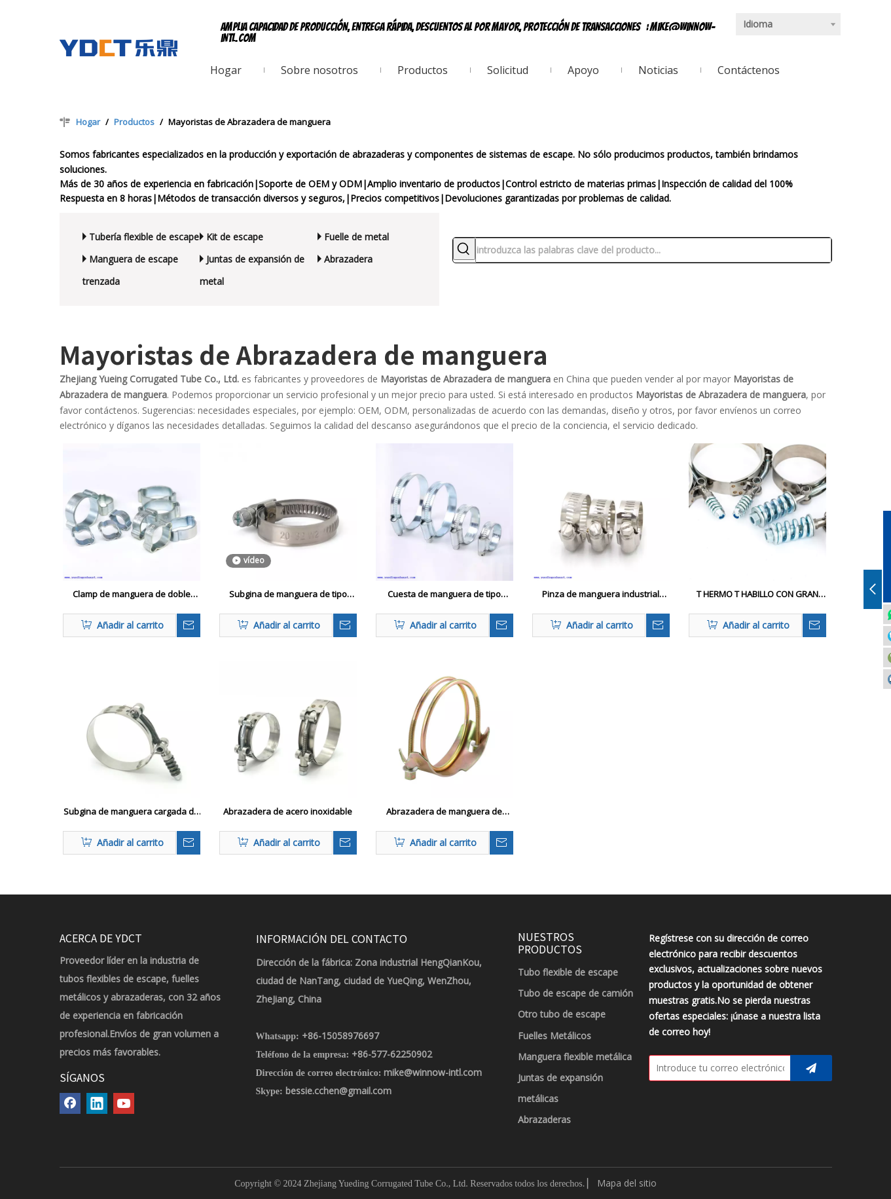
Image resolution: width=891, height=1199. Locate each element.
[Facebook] (70, 1103)
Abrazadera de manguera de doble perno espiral (444, 812)
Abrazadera (348, 259)
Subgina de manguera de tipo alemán (288, 594)
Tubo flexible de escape (568, 972)
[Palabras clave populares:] (464, 249)
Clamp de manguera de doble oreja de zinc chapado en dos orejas (132, 594)
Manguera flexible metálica (575, 1056)
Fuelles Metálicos (554, 1035)
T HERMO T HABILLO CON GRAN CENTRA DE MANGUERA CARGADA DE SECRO (757, 594)
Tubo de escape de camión (575, 993)
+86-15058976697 (340, 1035)
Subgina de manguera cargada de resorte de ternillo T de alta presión (131, 812)
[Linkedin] (96, 1103)
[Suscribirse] (811, 1068)
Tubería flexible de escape (144, 237)
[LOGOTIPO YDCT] (118, 47)
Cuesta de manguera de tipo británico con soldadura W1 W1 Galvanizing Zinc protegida (444, 594)
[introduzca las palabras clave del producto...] (653, 250)
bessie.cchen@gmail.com (338, 1090)
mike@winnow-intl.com (433, 1072)
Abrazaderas (544, 1119)
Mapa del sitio (627, 1183)
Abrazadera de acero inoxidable (287, 811)
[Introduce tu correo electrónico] (716, 1068)
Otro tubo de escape (562, 1014)
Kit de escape (234, 237)
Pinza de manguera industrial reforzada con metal (600, 594)
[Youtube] (123, 1103)
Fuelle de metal (356, 237)
